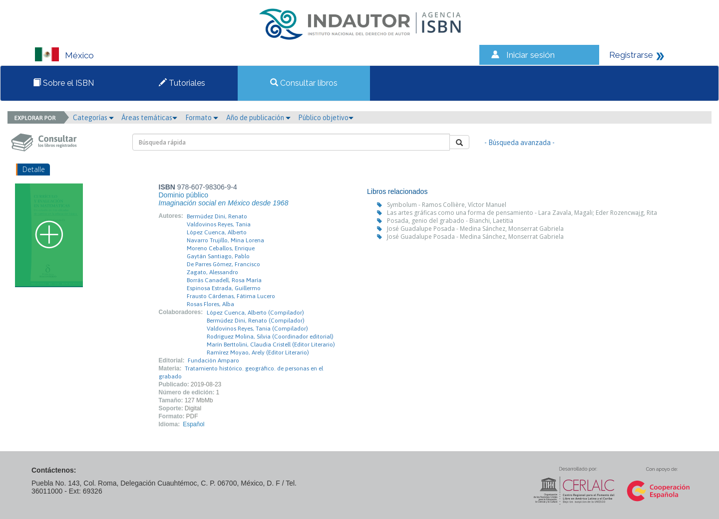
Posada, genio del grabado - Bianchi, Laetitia (450, 220)
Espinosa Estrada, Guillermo (224, 288)
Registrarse (631, 55)
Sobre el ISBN (63, 83)
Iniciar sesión (530, 55)
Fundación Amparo (213, 360)
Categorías (93, 118)
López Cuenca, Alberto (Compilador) (255, 312)
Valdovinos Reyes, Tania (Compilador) (257, 328)
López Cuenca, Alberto (217, 232)
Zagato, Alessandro (212, 272)
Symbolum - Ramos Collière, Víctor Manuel (446, 204)
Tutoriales (182, 83)
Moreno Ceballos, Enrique (221, 248)
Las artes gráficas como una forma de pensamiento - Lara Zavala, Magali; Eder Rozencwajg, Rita (522, 212)
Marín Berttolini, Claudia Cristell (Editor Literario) (271, 344)
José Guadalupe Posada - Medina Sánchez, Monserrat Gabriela (475, 228)
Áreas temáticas (149, 118)
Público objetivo (326, 118)
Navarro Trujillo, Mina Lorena (225, 240)
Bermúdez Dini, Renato (217, 216)
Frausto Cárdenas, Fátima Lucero (231, 296)
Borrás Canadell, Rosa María (224, 280)
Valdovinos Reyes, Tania (219, 224)
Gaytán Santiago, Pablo (218, 256)
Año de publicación (258, 118)
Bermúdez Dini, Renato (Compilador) (256, 320)
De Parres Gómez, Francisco (223, 264)
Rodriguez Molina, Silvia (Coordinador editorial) (270, 336)
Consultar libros (304, 83)
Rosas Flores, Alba (210, 304)
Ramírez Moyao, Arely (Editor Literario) (258, 352)
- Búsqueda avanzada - (519, 143)
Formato (201, 118)
